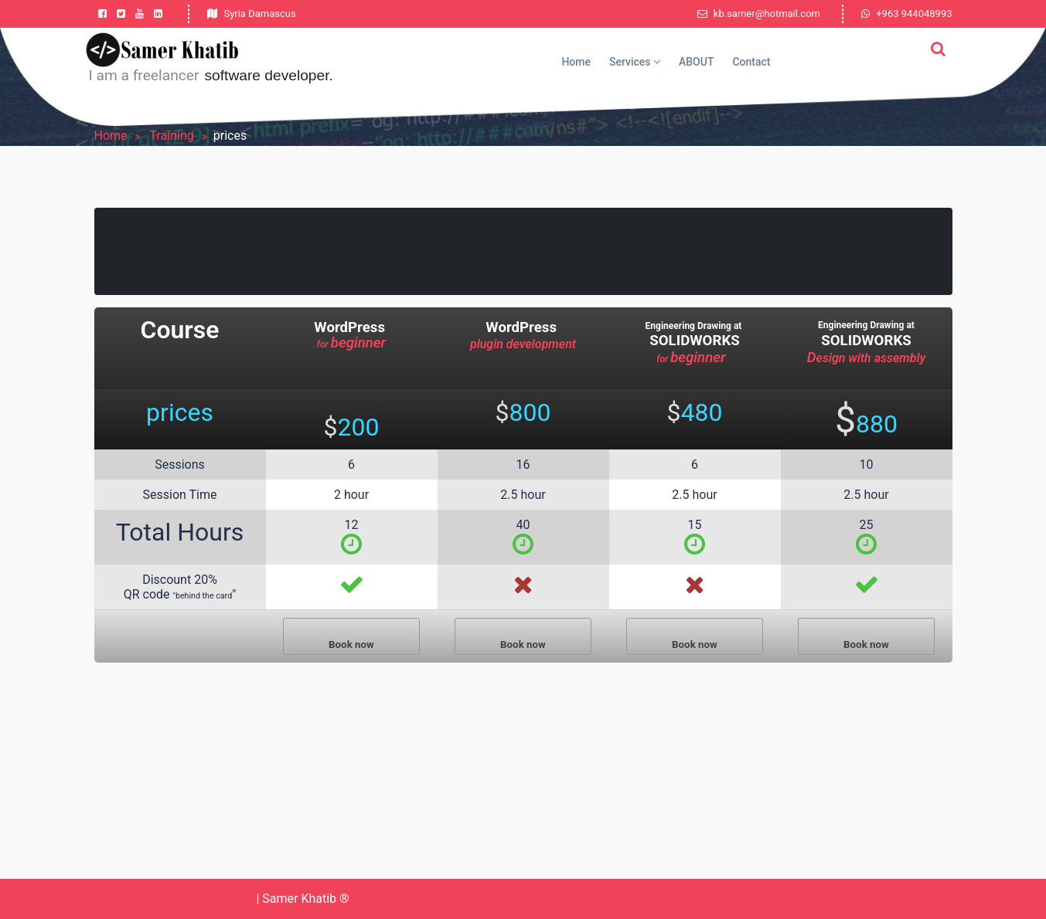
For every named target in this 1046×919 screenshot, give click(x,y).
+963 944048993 (914, 13)
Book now (351, 644)
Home (576, 62)
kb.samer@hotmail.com (758, 13)
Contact (751, 62)
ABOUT (696, 62)
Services (634, 62)
